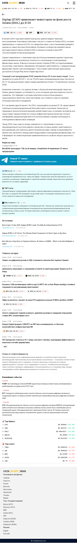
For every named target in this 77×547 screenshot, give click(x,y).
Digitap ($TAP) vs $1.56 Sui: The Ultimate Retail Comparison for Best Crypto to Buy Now (34, 233)
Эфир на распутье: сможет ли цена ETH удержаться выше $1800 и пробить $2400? (37, 300)
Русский (6, 538)
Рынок (5, 488)
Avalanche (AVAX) (10, 529)
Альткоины (7, 494)
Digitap (7, 188)
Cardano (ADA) (8, 526)
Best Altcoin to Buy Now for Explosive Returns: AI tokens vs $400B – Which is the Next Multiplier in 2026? (38, 242)
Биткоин (6, 491)
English (5, 535)
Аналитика (7, 496)
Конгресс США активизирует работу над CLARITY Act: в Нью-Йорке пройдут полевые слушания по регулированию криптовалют (38, 286)
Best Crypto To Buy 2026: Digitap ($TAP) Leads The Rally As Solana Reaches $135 (32, 225)
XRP (4, 520)
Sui (12, 171)
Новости (6, 485)
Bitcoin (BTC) (8, 509)
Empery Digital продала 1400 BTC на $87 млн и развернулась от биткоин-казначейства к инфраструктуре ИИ (33, 326)
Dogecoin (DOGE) (9, 523)
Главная (6, 482)
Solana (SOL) (8, 517)
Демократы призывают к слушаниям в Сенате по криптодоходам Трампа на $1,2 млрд (37, 270)
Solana (14, 203)
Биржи (5, 502)
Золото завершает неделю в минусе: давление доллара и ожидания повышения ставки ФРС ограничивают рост (37, 315)
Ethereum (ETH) (9, 511)
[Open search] (68, 3)
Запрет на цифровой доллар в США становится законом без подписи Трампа (35, 260)
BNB (4, 514)
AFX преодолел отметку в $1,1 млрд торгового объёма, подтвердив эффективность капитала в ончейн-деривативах (38, 342)
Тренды (6, 499)
